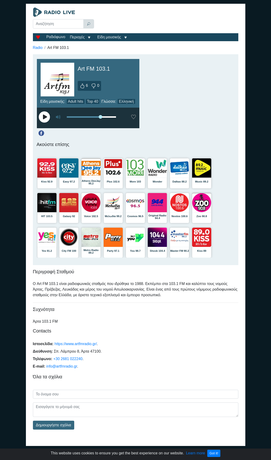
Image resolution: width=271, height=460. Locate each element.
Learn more (195, 453)
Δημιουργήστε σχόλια (53, 425)
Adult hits (75, 101)
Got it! (213, 453)
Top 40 (92, 101)
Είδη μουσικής (109, 37)
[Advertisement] (167, 19)
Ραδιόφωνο (55, 37)
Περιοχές (78, 37)
